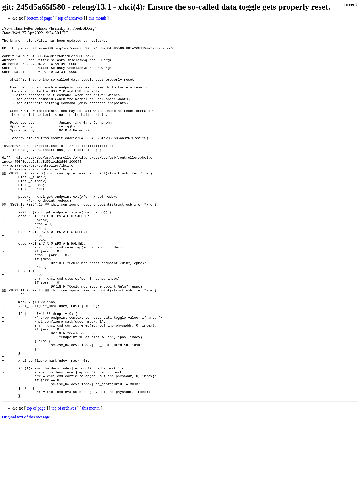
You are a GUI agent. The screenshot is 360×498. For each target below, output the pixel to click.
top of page (36, 480)
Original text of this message (26, 489)
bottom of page (39, 18)
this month (97, 18)
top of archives (70, 18)
